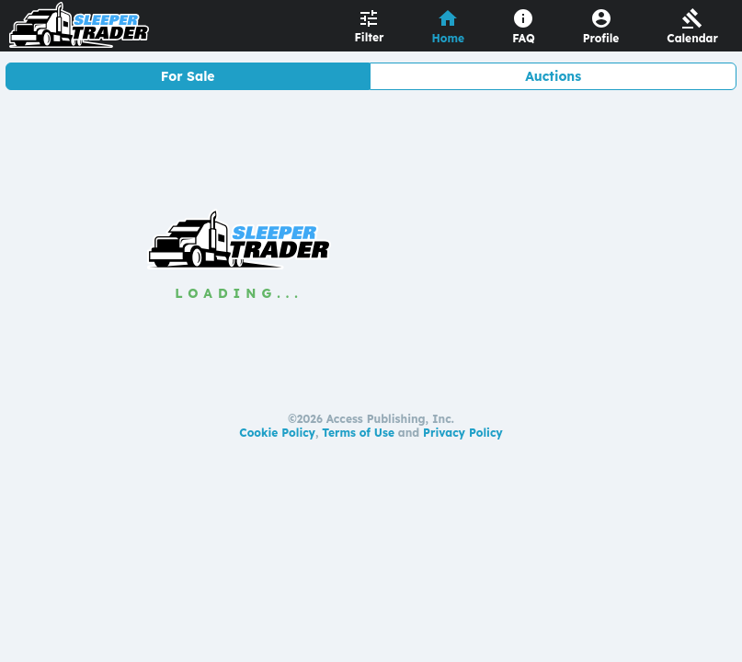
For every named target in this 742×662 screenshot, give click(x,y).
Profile (601, 38)
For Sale (188, 76)
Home (448, 38)
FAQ (523, 38)
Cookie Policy (277, 432)
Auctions (553, 76)
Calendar (692, 38)
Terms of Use (358, 432)
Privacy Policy (463, 432)
